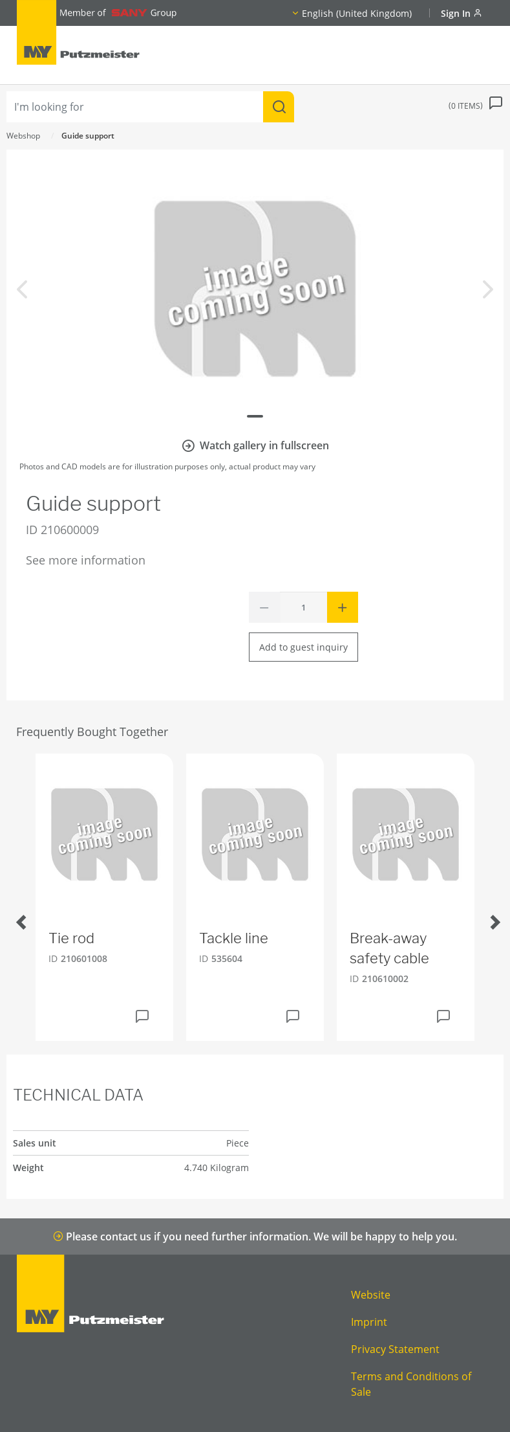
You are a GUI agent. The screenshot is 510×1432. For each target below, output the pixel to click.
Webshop (23, 135)
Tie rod (71, 938)
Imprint (369, 1322)
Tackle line (233, 938)
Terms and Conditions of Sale (411, 1384)
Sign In (461, 13)
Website (370, 1295)
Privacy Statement (395, 1349)
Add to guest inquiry (303, 647)
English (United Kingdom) (357, 13)
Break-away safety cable (389, 948)
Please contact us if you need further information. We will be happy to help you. (255, 1236)
